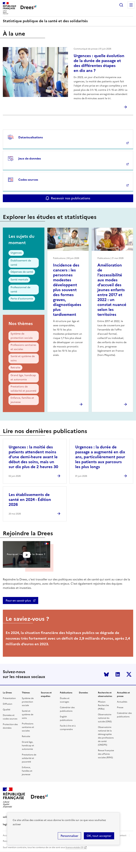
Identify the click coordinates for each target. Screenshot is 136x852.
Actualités (122, 701)
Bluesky (106, 674)
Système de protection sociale (22, 336)
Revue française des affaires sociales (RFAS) (106, 754)
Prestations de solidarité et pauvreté (23, 389)
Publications (66, 692)
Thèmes (26, 692)
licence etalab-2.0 (74, 847)
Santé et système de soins (23, 358)
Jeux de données (29, 158)
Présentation (9, 698)
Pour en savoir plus (19, 600)
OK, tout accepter (99, 836)
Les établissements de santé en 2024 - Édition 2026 (30, 499)
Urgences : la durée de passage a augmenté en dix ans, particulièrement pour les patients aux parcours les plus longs (100, 457)
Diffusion (7, 704)
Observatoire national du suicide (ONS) (105, 718)
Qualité (6, 709)
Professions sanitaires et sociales (23, 347)
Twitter (129, 674)
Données (83, 692)
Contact (122, 835)
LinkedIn (117, 674)
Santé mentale (19, 279)
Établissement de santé (21, 263)
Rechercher (121, 4)
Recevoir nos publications (70, 198)
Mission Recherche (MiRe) (103, 705)
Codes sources (28, 179)
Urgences (16, 253)
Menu (131, 4)
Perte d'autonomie (22, 299)
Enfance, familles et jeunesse (22, 400)
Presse (120, 707)
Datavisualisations (30, 137)
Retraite (15, 367)
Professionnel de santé (20, 289)
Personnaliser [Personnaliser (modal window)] (69, 836)
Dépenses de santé (22, 272)
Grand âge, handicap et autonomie (23, 377)
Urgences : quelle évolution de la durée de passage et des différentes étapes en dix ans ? (99, 63)
